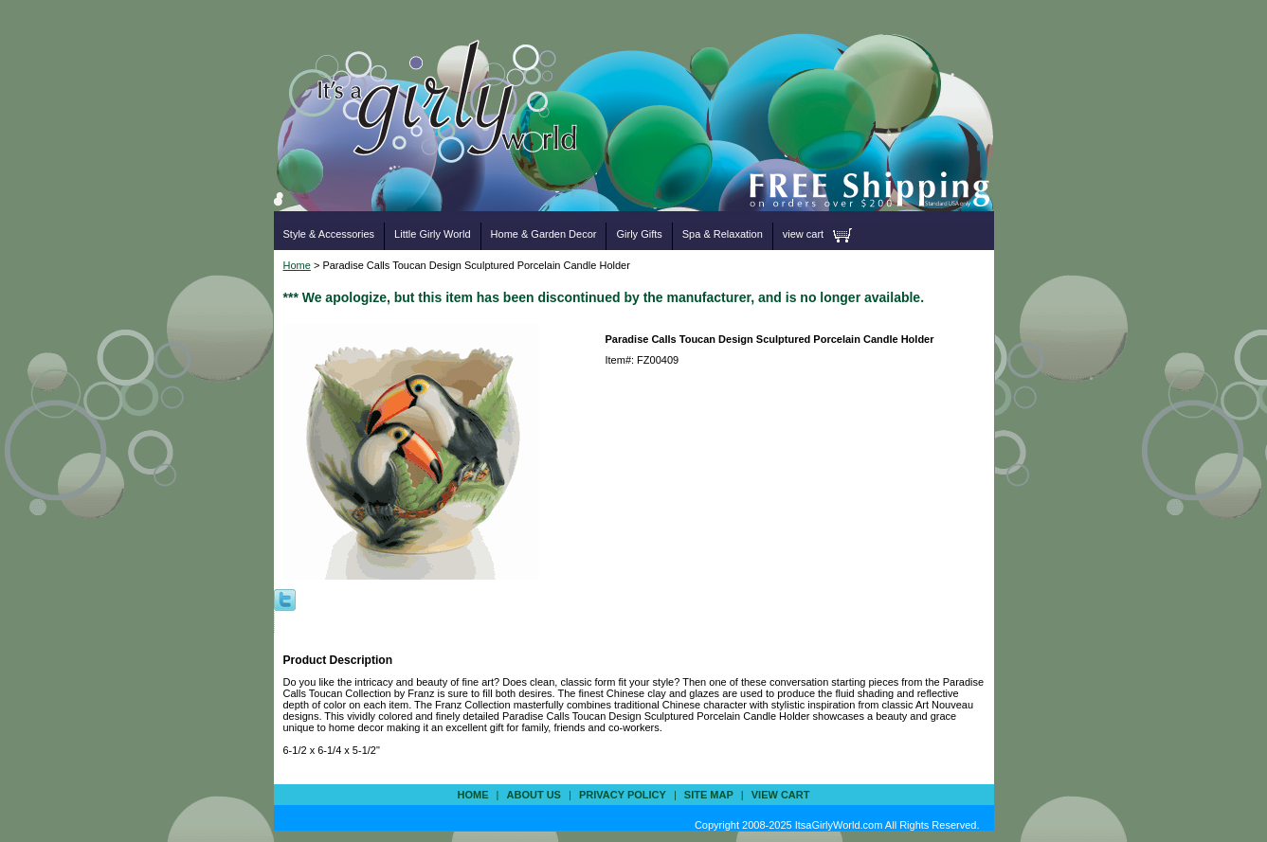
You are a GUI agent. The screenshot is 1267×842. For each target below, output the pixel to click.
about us (534, 794)
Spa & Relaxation (722, 234)
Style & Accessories (329, 234)
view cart (803, 234)
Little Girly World (432, 234)
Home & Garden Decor (544, 234)
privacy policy (622, 794)
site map (708, 794)
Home (297, 265)
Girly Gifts (638, 234)
